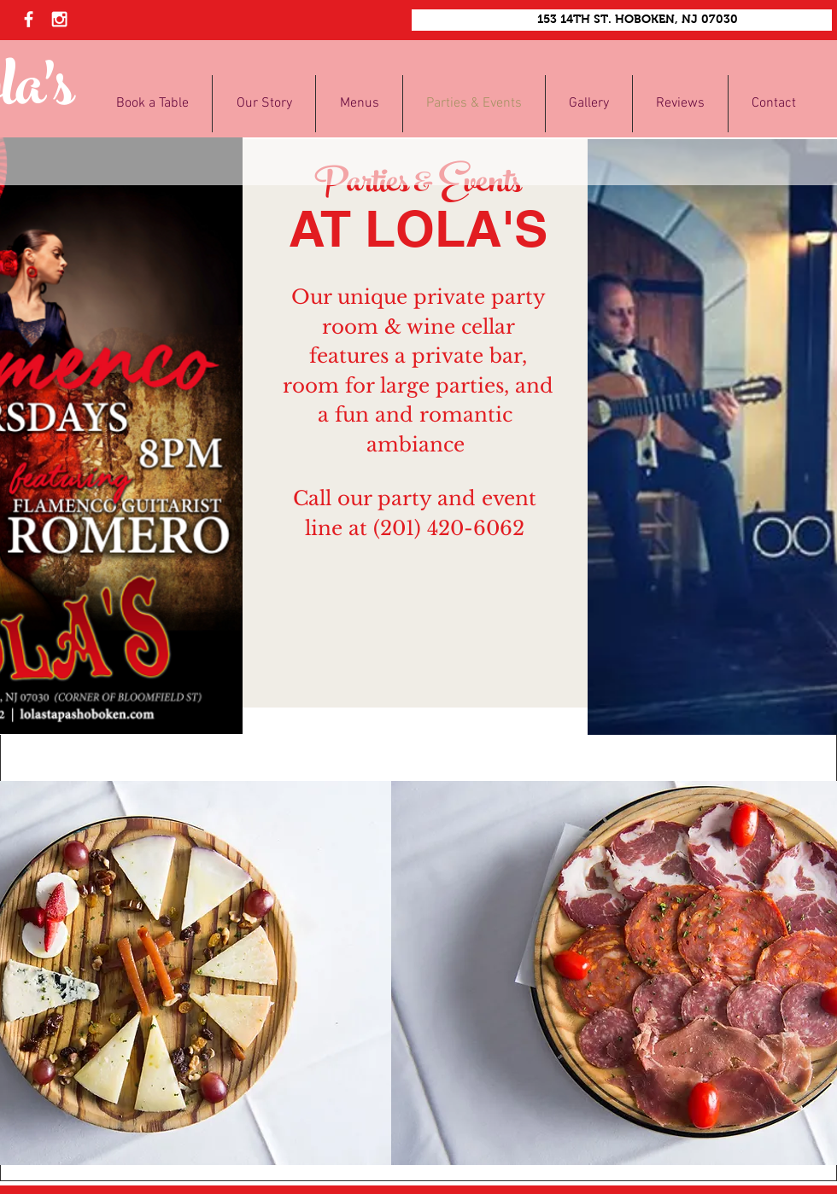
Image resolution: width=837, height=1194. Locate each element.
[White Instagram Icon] (59, 19)
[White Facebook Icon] (28, 19)
